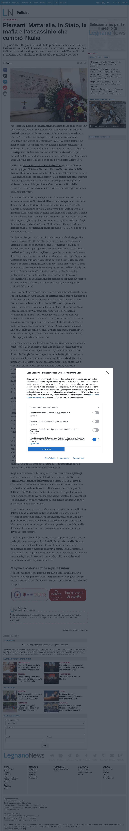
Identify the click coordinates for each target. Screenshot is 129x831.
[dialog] (64, 415)
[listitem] (64, 407)
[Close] (108, 373)
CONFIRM (46, 449)
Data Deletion (50, 458)
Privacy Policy (78, 458)
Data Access (64, 458)
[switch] (95, 412)
